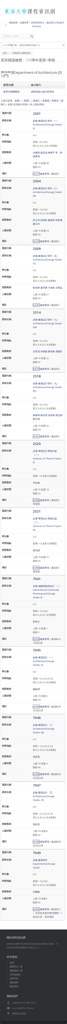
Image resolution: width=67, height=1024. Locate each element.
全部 (10, 104)
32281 (36, 305)
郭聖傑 (58, 220)
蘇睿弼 (36, 415)
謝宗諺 (43, 152)
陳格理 (36, 689)
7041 (37, 578)
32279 (36, 241)
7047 (37, 785)
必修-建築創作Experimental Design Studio (44, 863)
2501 (37, 113)
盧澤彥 (43, 287)
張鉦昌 (36, 824)
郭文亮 (36, 220)
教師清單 (14, 986)
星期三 (36, 100)
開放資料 (14, 982)
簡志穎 (58, 415)
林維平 (51, 152)
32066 (36, 567)
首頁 (12, 962)
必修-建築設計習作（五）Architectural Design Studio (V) (47, 259)
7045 (37, 650)
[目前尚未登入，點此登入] (43, 22)
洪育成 (36, 351)
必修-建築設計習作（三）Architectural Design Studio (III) (47, 192)
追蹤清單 (24, 22)
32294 (36, 706)
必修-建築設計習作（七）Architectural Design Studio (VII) (47, 323)
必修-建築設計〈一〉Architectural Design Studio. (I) (43, 661)
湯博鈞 (43, 220)
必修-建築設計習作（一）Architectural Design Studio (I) (47, 124)
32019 (36, 368)
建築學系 (44, 173)
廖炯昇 (51, 220)
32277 (36, 173)
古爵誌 (58, 287)
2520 (37, 443)
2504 (37, 181)
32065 (36, 500)
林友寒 (43, 415)
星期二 (27, 100)
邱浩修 (36, 482)
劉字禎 (36, 419)
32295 (36, 774)
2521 (37, 511)
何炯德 (43, 351)
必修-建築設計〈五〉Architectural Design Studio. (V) (43, 796)
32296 (36, 841)
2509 (37, 248)
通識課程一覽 (16, 970)
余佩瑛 (36, 152)
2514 (37, 312)
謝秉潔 (36, 156)
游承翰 (51, 415)
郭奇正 (36, 621)
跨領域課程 (15, 974)
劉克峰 (36, 287)
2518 (37, 376)
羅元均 (36, 223)
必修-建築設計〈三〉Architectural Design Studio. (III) (43, 728)
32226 (36, 639)
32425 (36, 909)
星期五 (55, 100)
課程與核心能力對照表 (42, 91)
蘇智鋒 (51, 351)
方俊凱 (51, 287)
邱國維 (36, 891)
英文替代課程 (51, 913)
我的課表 (13, 22)
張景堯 (36, 756)
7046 (37, 717)
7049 (37, 852)
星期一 (18, 100)
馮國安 (58, 351)
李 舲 (58, 152)
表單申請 (14, 978)
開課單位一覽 (16, 966)
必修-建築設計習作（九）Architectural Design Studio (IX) (47, 387)
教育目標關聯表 (11, 91)
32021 (36, 436)
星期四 (46, 100)
